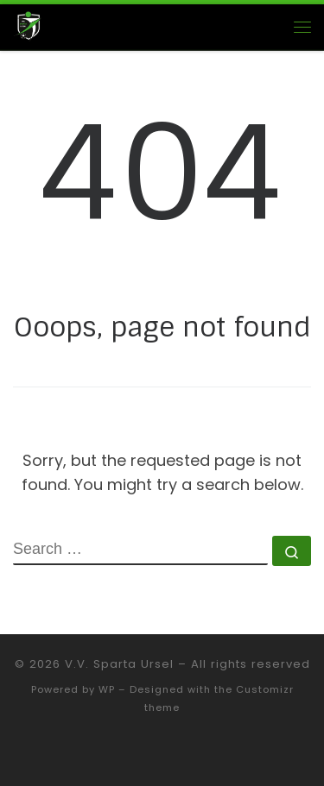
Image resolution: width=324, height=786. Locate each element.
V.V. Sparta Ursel (119, 664)
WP (106, 689)
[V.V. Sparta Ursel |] (27, 25)
